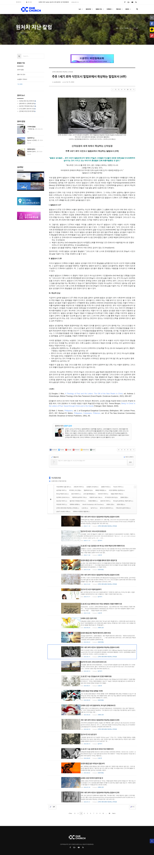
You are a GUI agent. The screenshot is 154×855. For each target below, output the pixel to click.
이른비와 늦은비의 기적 (79, 497)
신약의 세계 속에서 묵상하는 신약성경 (67, 508)
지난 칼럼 (19, 84)
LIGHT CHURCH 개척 (63, 511)
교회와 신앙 (110, 504)
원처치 (128, 9)
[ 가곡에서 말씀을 (31, 127)
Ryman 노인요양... (32, 140)
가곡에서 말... (31, 129)
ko (152, 17)
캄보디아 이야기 (105, 501)
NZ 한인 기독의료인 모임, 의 (26, 106)
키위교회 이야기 (61, 504)
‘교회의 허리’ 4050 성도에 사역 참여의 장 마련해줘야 (53, 2)
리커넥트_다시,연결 (75, 490)
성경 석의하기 (76, 494)
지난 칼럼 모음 (56, 478)
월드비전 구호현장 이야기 (78, 501)
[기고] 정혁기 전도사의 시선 (26, 109)
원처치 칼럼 (20, 70)
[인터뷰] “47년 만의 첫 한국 (26, 111)
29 (109, 813)
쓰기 (132, 807)
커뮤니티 (119, 9)
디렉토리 (110, 9)
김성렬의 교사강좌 (92, 487)
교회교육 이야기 (79, 487)
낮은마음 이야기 (61, 490)
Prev (70, 813)
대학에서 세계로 (75, 504)
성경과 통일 (121, 504)
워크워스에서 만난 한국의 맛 (26, 101)
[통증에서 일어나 (31, 149)
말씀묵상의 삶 (88, 490)
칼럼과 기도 (100, 9)
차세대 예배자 (93, 501)
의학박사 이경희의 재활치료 (81, 511)
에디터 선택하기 (128, 457)
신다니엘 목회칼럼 (89, 494)
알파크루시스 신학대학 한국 (26, 103)
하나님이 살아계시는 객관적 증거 (123, 501)
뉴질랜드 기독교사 (22, 79)
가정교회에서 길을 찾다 (63, 487)
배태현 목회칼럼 (100, 490)
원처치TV (89, 9)
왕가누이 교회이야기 (106, 508)
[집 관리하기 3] (30, 138)
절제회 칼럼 (124, 497)
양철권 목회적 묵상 (117, 494)
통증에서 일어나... (32, 151)
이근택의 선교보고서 (63, 497)
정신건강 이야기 (61, 501)
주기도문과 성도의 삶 (111, 497)
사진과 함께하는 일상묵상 (117, 490)
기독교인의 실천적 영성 (123, 508)
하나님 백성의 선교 (62, 494)
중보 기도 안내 (21, 74)
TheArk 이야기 (118, 487)
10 (103, 813)
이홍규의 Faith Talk (96, 497)
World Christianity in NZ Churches (93, 504)
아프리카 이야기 (103, 494)
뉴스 (81, 9)
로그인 (30, 2)
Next (114, 813)
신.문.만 (85, 508)
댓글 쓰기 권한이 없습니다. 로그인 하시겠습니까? (71, 460)
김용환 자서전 (106, 487)
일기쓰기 (94, 508)
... (106, 813)
